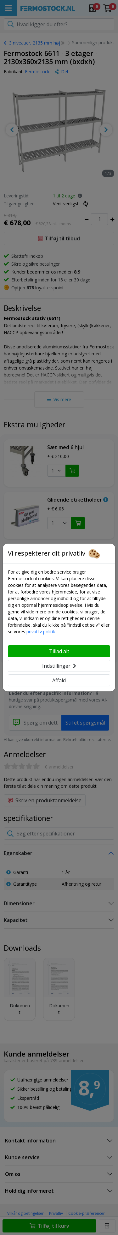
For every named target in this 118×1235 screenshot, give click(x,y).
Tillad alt (59, 651)
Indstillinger (59, 665)
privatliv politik (40, 632)
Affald (59, 680)
